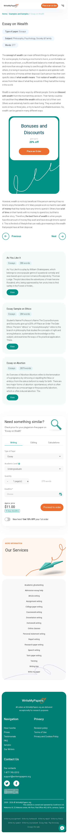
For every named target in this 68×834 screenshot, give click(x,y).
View (12, 292)
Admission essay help (34, 590)
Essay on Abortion (16, 363)
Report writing (34, 639)
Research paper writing (34, 645)
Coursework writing (34, 612)
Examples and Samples (18, 14)
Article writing (34, 596)
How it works (10, 728)
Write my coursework (30, 823)
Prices (7, 732)
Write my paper (34, 672)
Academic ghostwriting (34, 585)
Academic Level (12, 463)
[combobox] (34, 456)
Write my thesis (57, 819)
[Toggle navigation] (62, 6)
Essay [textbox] (10, 456)
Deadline (9, 489)
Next (54, 236)
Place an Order (34, 151)
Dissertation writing (34, 618)
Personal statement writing (34, 634)
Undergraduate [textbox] (15, 469)
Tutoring (34, 661)
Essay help (43, 823)
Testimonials (10, 736)
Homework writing (34, 623)
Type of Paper (10, 451)
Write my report (44, 819)
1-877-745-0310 (11, 772)
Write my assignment (12, 819)
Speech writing (34, 650)
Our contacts (10, 768)
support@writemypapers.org (17, 776)
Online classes (34, 628)
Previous (16, 236)
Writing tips (34, 666)
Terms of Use (40, 732)
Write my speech (14, 823)
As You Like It (14, 257)
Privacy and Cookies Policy (46, 736)
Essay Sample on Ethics (19, 308)
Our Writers (9, 749)
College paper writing (34, 607)
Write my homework (29, 819)
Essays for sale (34, 827)
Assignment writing (34, 601)
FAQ (6, 740)
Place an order (49, 5)
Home (4, 14)
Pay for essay (54, 823)
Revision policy (41, 728)
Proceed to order (52, 507)
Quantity (8, 476)
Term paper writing (34, 656)
